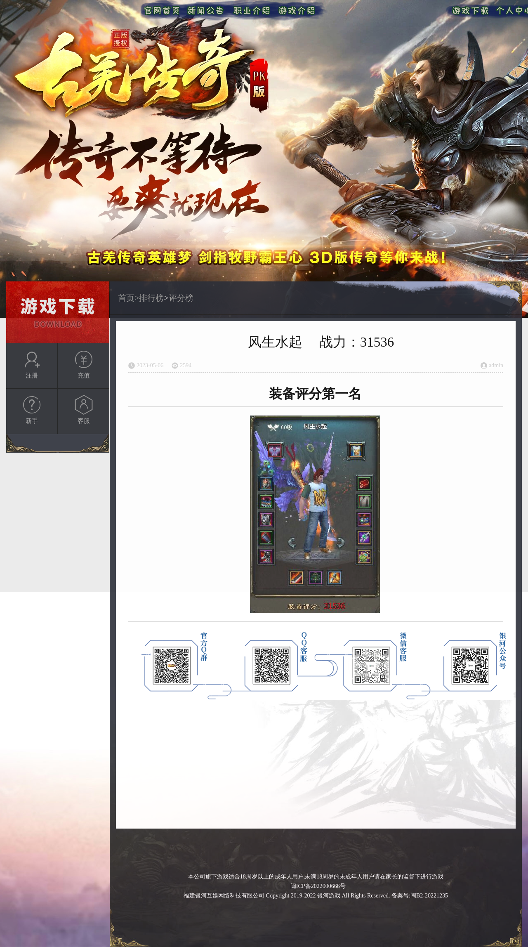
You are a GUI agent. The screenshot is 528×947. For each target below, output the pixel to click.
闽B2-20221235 (429, 896)
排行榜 (151, 297)
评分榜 (181, 297)
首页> (128, 297)
